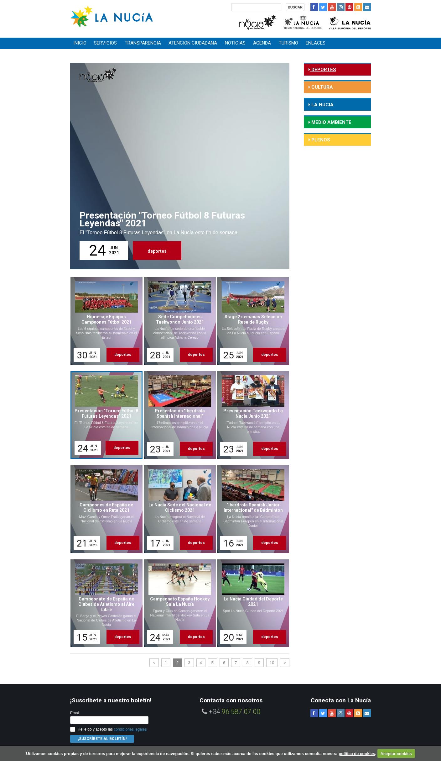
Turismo (288, 43)
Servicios (105, 43)
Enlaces (315, 43)
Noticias (235, 43)
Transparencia (143, 43)
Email (75, 713)
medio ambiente (330, 122)
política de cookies (357, 753)
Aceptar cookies (396, 753)
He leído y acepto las (112, 729)
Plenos (320, 140)
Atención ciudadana (193, 43)
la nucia (322, 105)
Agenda (262, 43)
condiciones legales (130, 729)
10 (272, 662)
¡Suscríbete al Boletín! (102, 739)
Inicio (79, 43)
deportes (157, 251)
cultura (321, 87)
